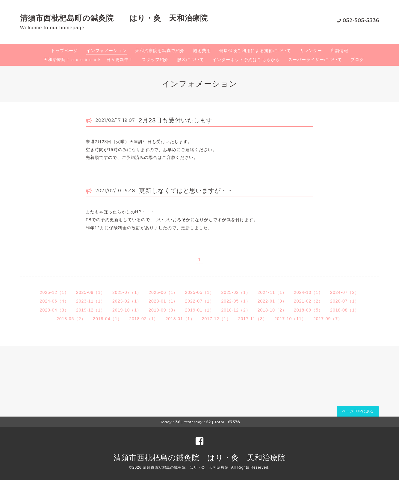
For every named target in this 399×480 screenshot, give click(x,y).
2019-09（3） (163, 310)
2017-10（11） (290, 318)
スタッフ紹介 (155, 59)
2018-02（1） (143, 318)
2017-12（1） (216, 318)
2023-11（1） (90, 301)
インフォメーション (106, 50)
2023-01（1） (163, 301)
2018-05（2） (71, 318)
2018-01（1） (179, 318)
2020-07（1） (344, 301)
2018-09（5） (308, 310)
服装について (190, 59)
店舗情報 (339, 50)
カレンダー (311, 50)
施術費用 (202, 50)
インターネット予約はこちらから (246, 59)
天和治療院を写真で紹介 (160, 50)
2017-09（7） (327, 318)
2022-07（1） (199, 301)
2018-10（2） (272, 310)
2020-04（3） (54, 310)
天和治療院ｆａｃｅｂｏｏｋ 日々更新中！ (88, 59)
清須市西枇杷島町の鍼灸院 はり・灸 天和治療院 (114, 17)
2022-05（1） (235, 301)
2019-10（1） (126, 310)
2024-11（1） (272, 292)
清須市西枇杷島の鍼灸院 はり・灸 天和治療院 (200, 457)
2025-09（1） (90, 292)
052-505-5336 (361, 20)
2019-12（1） (90, 310)
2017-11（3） (252, 318)
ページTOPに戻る (358, 411)
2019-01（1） (199, 310)
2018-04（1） (107, 318)
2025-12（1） (54, 292)
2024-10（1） (308, 292)
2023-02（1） (126, 301)
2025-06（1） (163, 292)
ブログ (357, 59)
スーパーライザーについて (315, 59)
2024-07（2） (344, 292)
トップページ (64, 50)
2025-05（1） (199, 292)
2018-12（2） (235, 310)
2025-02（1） (235, 292)
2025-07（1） (126, 292)
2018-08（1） (344, 310)
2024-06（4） (54, 301)
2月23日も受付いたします (175, 120)
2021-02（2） (308, 301)
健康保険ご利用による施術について (255, 50)
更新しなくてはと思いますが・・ (186, 190)
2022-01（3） (272, 301)
